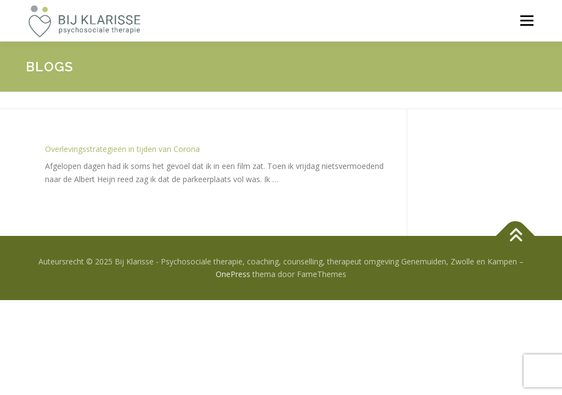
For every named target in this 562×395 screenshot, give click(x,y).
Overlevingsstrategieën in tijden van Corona (122, 149)
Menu (526, 20)
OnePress (233, 274)
